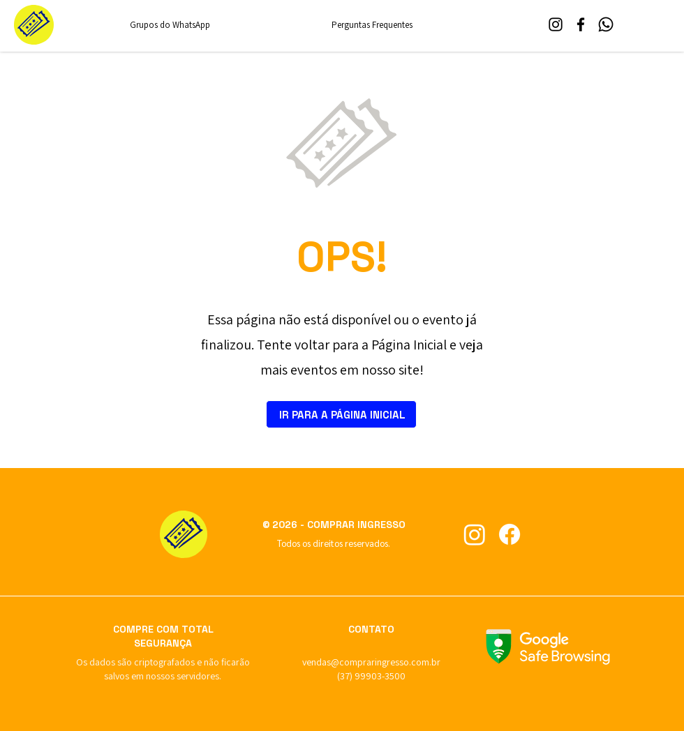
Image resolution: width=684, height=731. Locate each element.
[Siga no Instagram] (475, 534)
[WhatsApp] (606, 24)
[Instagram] (556, 24)
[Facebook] (581, 24)
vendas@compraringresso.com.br (371, 662)
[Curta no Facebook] (509, 534)
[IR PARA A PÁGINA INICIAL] (341, 414)
